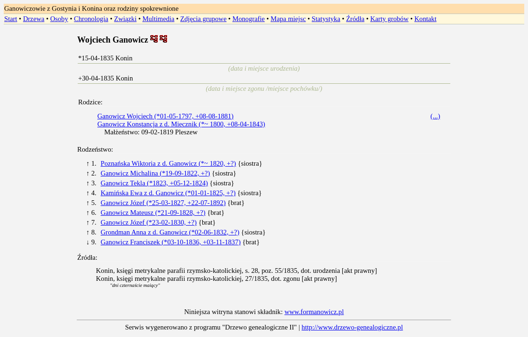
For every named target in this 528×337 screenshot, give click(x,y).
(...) (435, 116)
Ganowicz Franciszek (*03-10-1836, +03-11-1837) (171, 242)
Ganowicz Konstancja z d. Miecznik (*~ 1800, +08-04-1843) (181, 124)
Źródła (355, 18)
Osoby (59, 18)
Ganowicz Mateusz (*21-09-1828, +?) (153, 212)
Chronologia (91, 18)
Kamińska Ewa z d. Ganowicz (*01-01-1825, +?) (168, 193)
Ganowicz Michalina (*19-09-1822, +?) (155, 173)
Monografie (248, 18)
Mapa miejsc (288, 18)
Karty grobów (389, 18)
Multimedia (158, 18)
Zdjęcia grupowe (203, 18)
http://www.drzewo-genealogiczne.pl (352, 327)
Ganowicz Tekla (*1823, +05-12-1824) (154, 183)
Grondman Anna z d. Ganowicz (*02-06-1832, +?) (170, 232)
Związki (125, 18)
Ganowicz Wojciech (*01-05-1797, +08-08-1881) (165, 116)
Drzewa (33, 18)
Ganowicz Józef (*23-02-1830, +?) (149, 222)
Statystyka (326, 18)
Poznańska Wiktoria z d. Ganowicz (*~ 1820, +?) (168, 163)
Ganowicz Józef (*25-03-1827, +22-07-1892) (163, 202)
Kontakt (425, 18)
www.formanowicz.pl (314, 311)
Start (10, 18)
